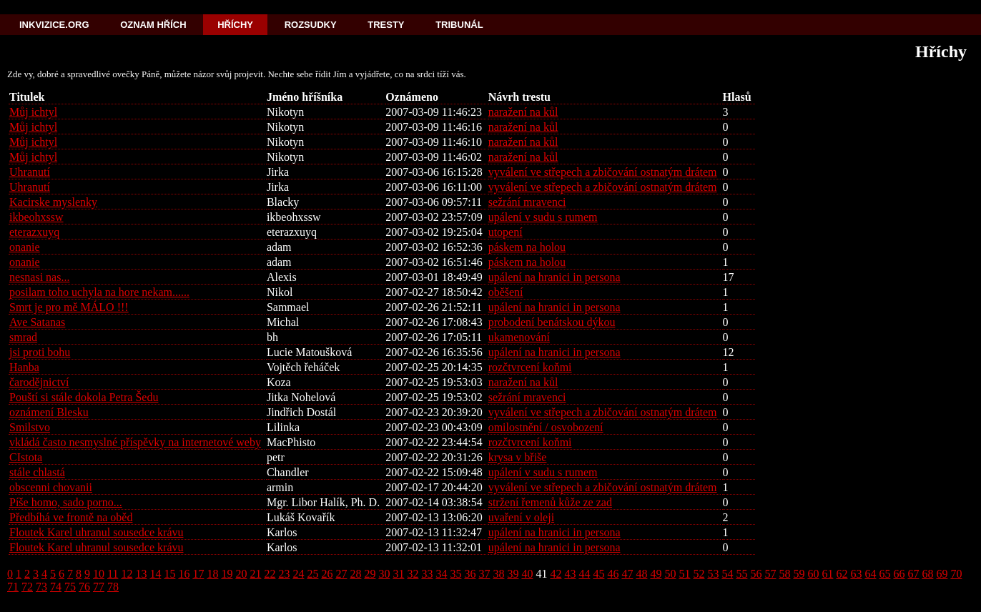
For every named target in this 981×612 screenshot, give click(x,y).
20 (241, 574)
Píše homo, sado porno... (65, 502)
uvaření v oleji (521, 517)
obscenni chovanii (50, 487)
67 (913, 574)
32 (412, 574)
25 (312, 574)
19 (226, 574)
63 (856, 574)
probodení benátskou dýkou (552, 322)
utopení (505, 232)
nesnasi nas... (39, 277)
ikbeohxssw (36, 217)
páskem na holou (527, 247)
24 (298, 574)
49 (655, 574)
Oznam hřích (153, 24)
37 (484, 574)
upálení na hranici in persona (554, 277)
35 (455, 574)
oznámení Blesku (49, 412)
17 (198, 574)
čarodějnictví (39, 382)
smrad (23, 337)
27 (341, 574)
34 (441, 574)
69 (941, 574)
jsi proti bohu (39, 352)
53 (713, 574)
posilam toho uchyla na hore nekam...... (99, 292)
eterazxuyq (34, 232)
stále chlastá (37, 472)
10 (98, 574)
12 (126, 574)
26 (326, 574)
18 (212, 574)
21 (255, 574)
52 (698, 574)
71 (13, 587)
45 (598, 574)
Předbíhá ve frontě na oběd (70, 517)
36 (469, 574)
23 (284, 574)
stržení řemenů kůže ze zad (550, 502)
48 (641, 574)
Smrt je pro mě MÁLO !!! (69, 307)
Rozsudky (311, 24)
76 (84, 587)
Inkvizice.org (54, 24)
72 (27, 587)
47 (627, 574)
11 (112, 574)
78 (113, 587)
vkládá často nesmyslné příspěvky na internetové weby (135, 442)
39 (512, 574)
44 (584, 574)
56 (755, 574)
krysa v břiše (517, 457)
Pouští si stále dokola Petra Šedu (83, 397)
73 (41, 587)
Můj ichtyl (33, 112)
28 (355, 574)
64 (870, 574)
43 (570, 574)
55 (741, 574)
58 (784, 574)
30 (384, 574)
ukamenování (519, 337)
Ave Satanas (37, 322)
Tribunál (459, 24)
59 (798, 574)
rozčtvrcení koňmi (530, 367)
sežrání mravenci (527, 202)
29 (369, 574)
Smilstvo (29, 427)
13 (141, 574)
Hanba (24, 367)
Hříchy (235, 24)
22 (269, 574)
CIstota (25, 457)
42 (555, 574)
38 (498, 574)
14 (155, 574)
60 (813, 574)
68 (927, 574)
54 (727, 574)
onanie (24, 247)
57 (770, 574)
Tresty (386, 24)
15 (169, 574)
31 (398, 574)
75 (70, 587)
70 (956, 574)
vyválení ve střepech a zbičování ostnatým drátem (602, 172)
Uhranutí (29, 172)
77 (98, 587)
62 (841, 574)
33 (427, 574)
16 (183, 574)
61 (827, 574)
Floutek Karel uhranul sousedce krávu (96, 532)
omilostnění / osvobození (545, 427)
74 (55, 587)
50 (670, 574)
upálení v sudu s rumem (543, 217)
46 (612, 574)
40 (527, 574)
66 (898, 574)
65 (884, 574)
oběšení (505, 292)
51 (684, 574)
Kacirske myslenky (53, 202)
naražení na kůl (523, 112)
